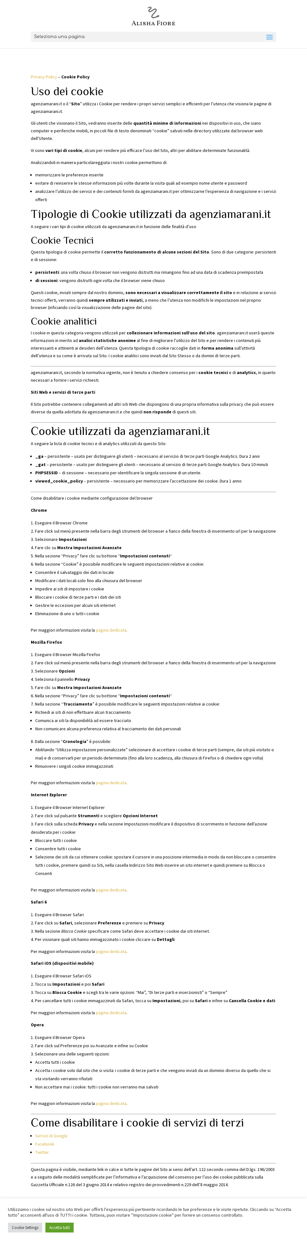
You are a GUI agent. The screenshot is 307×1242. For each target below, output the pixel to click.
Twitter (42, 1152)
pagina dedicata (111, 630)
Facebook (44, 1144)
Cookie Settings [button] (25, 1227)
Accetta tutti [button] (59, 1227)
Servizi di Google (51, 1136)
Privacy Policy (44, 77)
